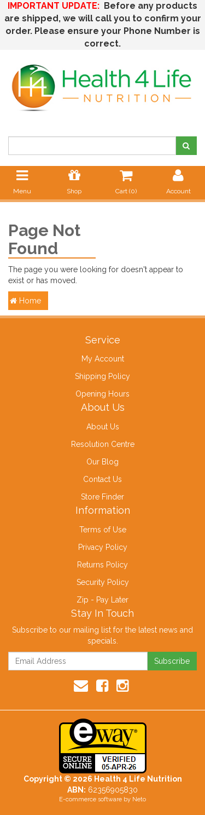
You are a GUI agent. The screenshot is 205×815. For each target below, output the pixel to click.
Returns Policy (102, 564)
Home (25, 300)
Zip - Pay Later (102, 599)
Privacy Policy (102, 547)
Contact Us (102, 479)
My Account (102, 358)
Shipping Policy (102, 376)
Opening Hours (102, 393)
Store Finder (102, 496)
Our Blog (102, 461)
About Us (102, 426)
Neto (139, 799)
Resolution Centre (102, 444)
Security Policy (103, 582)
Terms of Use (102, 529)
